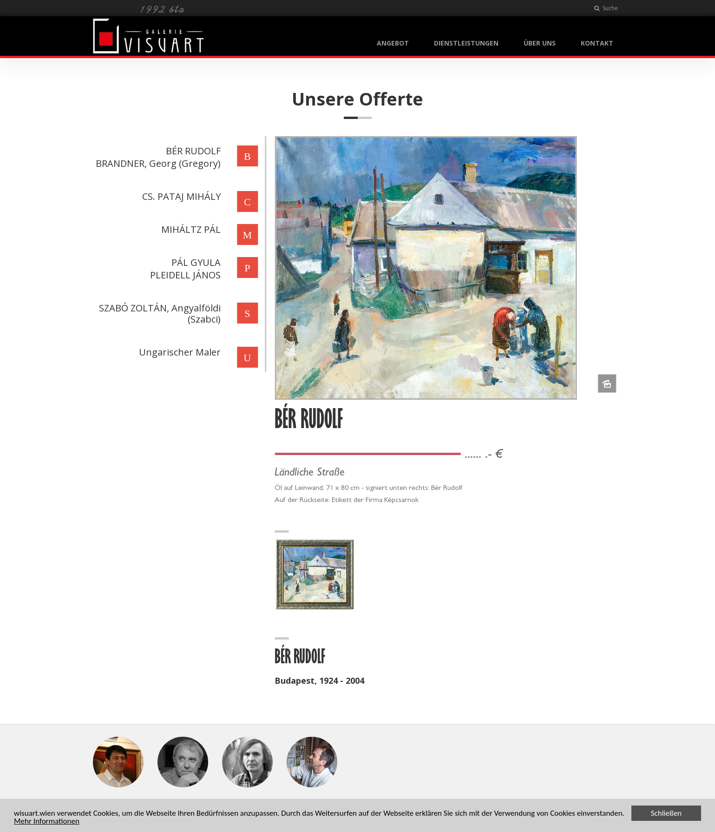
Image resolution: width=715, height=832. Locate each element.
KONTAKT (597, 43)
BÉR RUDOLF (192, 151)
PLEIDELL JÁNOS (184, 275)
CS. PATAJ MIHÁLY (180, 196)
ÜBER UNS (540, 43)
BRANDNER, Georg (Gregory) (157, 163)
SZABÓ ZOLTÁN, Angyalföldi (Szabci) (159, 313)
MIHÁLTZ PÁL (190, 229)
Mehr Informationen (46, 821)
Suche (606, 8)
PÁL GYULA (195, 262)
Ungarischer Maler (179, 352)
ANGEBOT (393, 43)
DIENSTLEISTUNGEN (466, 43)
